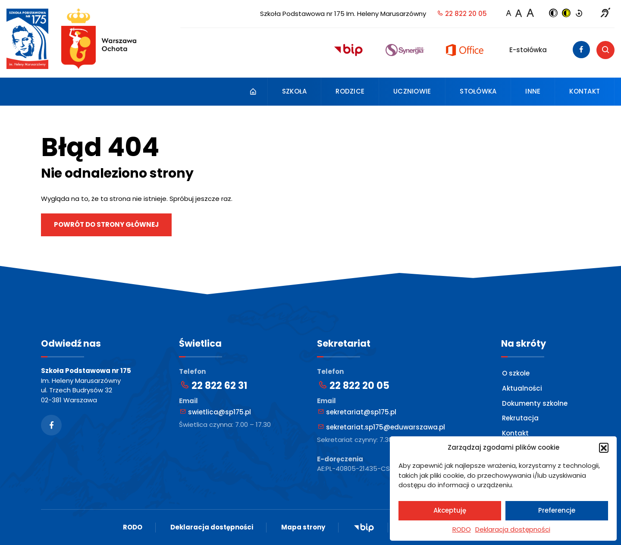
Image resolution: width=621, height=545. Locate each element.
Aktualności (521, 388)
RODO (461, 529)
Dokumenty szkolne (535, 402)
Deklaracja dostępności (512, 529)
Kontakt (584, 91)
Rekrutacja (520, 418)
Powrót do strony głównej (106, 224)
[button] (603, 447)
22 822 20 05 (462, 13)
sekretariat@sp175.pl (357, 412)
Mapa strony (303, 527)
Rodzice (350, 91)
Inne (532, 91)
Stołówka (478, 91)
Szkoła (294, 91)
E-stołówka (528, 49)
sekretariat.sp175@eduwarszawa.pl (381, 427)
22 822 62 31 (213, 385)
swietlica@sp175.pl (215, 412)
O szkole (516, 373)
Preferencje (556, 510)
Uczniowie (412, 91)
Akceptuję (449, 510)
